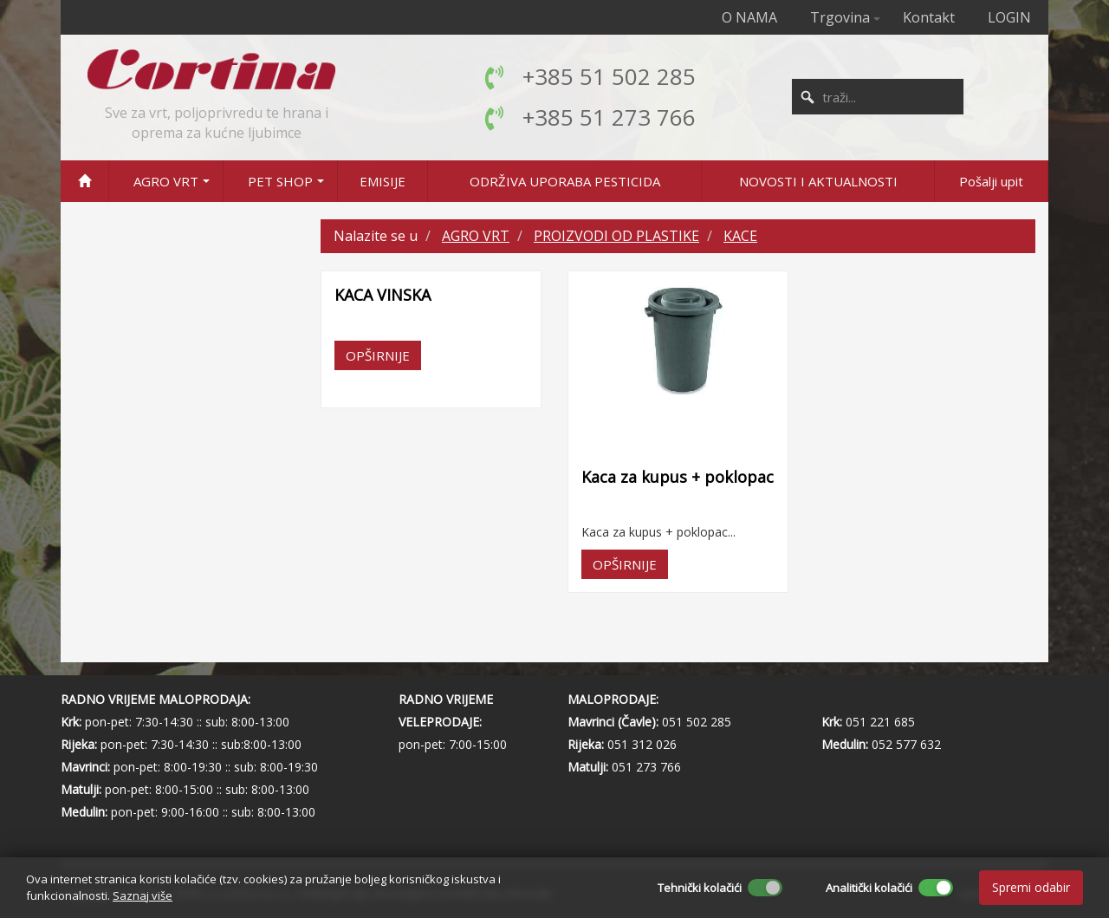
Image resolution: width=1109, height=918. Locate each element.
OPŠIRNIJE (378, 355)
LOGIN (1009, 17)
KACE (740, 235)
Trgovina (840, 17)
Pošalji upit (991, 181)
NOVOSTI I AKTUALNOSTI (818, 181)
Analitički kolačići (869, 887)
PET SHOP (280, 181)
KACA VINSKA (382, 294)
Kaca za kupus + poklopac (677, 476)
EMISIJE (382, 181)
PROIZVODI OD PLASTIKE (616, 235)
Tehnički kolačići (700, 887)
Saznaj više (142, 895)
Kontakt (929, 17)
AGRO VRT (165, 181)
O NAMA (749, 17)
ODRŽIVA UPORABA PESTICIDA (565, 181)
